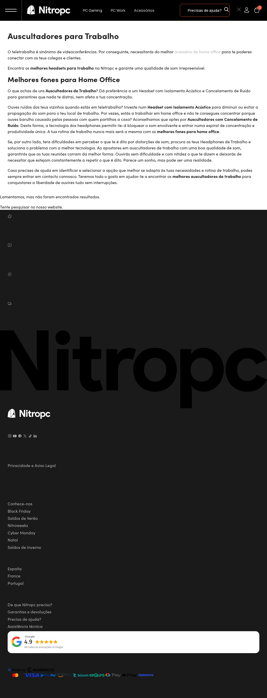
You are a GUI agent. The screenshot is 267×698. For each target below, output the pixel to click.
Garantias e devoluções (29, 611)
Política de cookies (25, 477)
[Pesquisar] (233, 10)
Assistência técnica (25, 626)
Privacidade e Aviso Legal (32, 465)
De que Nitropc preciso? (30, 604)
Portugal (16, 583)
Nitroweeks (18, 525)
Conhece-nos (20, 503)
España (15, 568)
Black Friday (19, 510)
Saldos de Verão (23, 518)
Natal (13, 539)
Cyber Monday (21, 532)
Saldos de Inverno (24, 547)
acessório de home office (198, 51)
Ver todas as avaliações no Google (43, 647)
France (14, 575)
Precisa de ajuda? (24, 619)
